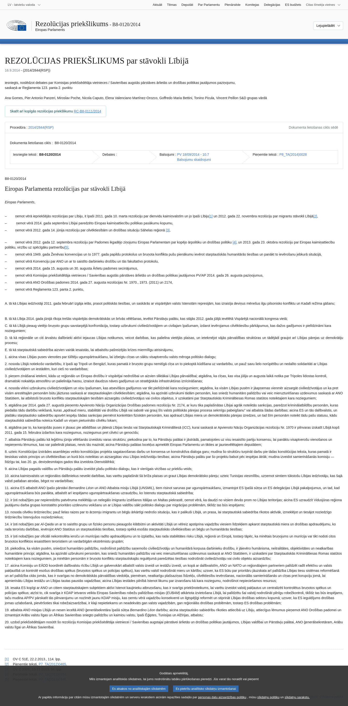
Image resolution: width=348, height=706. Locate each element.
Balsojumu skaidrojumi (194, 160)
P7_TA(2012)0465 (52, 664)
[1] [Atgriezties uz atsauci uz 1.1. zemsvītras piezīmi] (7, 659)
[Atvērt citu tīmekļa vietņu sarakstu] (323, 5)
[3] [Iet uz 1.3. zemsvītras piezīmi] (168, 230)
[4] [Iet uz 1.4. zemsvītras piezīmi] (234, 242)
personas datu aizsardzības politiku (222, 701)
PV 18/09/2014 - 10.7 (193, 154)
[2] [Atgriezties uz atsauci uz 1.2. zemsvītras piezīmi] (7, 664)
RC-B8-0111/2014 (87, 111)
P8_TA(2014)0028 (293, 154)
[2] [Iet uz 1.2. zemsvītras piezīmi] (315, 216)
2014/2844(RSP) (40, 127)
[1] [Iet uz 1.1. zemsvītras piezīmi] (211, 216)
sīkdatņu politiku (268, 701)
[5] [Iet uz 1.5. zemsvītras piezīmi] (66, 247)
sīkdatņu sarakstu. (297, 701)
